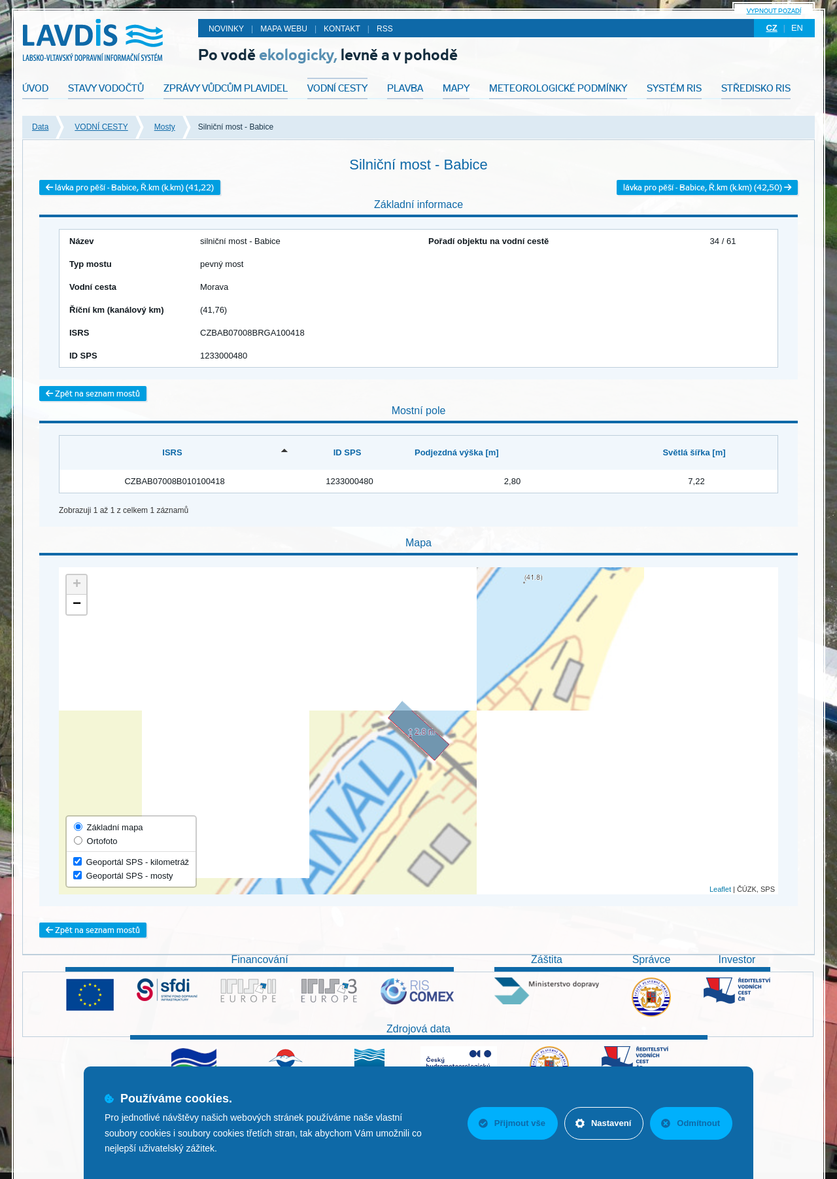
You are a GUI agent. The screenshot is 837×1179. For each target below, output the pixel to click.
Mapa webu (283, 28)
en (797, 28)
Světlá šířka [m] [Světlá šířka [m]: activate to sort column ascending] (693, 452)
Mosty (164, 127)
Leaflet (720, 889)
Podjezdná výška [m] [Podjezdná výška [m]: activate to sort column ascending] (457, 452)
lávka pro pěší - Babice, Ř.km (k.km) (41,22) (130, 187)
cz (771, 28)
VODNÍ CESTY (101, 127)
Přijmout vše (512, 1123)
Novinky (226, 28)
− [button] (77, 604)
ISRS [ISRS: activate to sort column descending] (172, 452)
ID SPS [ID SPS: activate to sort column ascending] (347, 452)
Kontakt (342, 28)
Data (40, 127)
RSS (385, 28)
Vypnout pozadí (774, 10)
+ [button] (77, 585)
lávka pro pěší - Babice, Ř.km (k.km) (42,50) (707, 187)
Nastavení (603, 1123)
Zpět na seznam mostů (93, 393)
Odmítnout (690, 1123)
